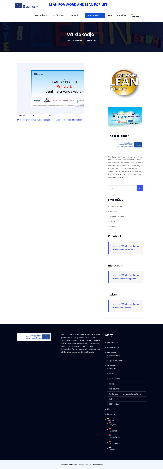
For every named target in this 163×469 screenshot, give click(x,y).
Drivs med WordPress (69, 464)
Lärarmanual (114, 355)
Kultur (111, 399)
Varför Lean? (66, 15)
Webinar (113, 211)
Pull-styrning (114, 389)
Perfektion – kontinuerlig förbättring (125, 394)
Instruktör (82, 15)
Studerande (99, 15)
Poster (113, 226)
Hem (68, 41)
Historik (112, 368)
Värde (112, 373)
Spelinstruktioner (116, 360)
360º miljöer (114, 404)
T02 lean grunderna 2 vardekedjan (33, 120)
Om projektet (49, 15)
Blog (112, 15)
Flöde (111, 384)
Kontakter (124, 15)
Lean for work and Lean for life (70, 120)
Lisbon (112, 221)
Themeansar (97, 464)
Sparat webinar (116, 206)
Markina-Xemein (117, 216)
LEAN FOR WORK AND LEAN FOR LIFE (78, 4)
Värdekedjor (91, 41)
